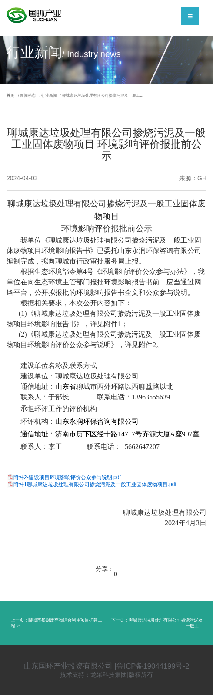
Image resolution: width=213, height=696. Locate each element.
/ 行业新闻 (62, 96)
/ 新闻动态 (34, 96)
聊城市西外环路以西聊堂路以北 (124, 388)
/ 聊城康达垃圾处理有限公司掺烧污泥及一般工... (133, 96)
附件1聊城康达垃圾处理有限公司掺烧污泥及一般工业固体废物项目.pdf (94, 486)
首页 (12, 96)
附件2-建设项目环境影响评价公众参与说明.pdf (67, 479)
